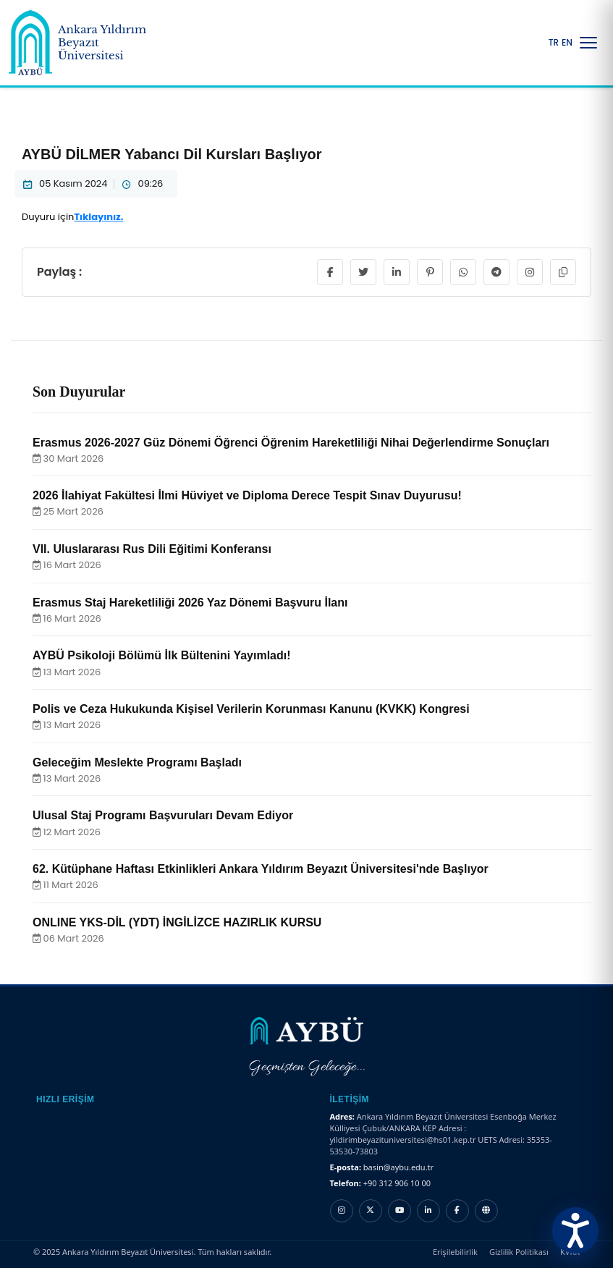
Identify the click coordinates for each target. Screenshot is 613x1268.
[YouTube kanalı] (399, 1210)
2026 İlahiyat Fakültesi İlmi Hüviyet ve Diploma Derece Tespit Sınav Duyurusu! (247, 495)
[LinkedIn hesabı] (428, 1210)
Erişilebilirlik (455, 1251)
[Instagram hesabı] (341, 1210)
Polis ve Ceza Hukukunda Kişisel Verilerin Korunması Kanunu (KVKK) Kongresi (251, 709)
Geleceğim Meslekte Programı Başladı (137, 762)
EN (567, 42)
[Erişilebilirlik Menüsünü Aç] (575, 1230)
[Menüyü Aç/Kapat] (588, 43)
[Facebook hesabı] (457, 1210)
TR (554, 42)
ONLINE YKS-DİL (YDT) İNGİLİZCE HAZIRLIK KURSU (177, 922)
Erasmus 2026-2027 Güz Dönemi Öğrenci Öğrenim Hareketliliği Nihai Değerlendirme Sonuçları (291, 442)
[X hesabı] (370, 1210)
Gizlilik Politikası (519, 1251)
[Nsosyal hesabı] (486, 1210)
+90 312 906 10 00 (397, 1183)
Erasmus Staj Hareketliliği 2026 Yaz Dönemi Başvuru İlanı (190, 602)
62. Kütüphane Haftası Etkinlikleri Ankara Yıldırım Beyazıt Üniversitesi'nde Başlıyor (261, 869)
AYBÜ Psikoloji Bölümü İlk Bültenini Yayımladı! (162, 655)
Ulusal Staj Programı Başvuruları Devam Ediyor (163, 815)
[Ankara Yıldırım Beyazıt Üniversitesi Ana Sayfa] (84, 42)
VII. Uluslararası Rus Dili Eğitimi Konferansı (152, 549)
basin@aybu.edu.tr (398, 1167)
